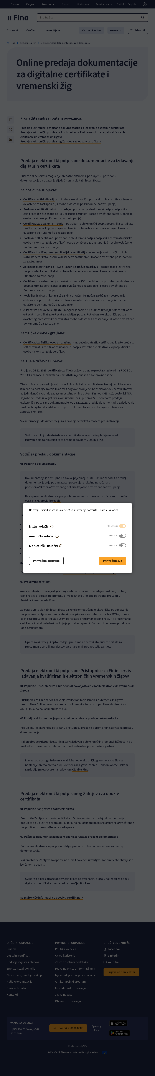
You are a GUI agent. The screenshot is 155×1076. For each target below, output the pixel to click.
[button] (51, 526)
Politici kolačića (109, 510)
